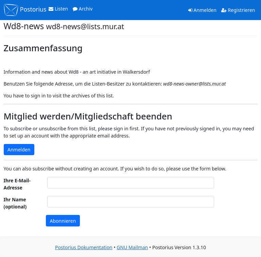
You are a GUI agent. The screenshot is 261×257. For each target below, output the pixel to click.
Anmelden (202, 10)
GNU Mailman (132, 247)
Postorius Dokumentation (83, 247)
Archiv (82, 8)
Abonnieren (63, 221)
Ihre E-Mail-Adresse (17, 184)
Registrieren (238, 10)
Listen (58, 8)
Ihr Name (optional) (15, 203)
